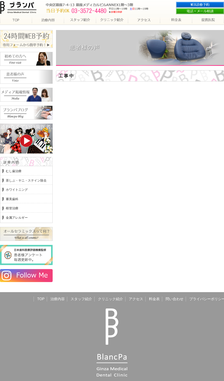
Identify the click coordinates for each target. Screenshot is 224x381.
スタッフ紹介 (81, 299)
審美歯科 (12, 199)
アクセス (136, 299)
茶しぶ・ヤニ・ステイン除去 (26, 180)
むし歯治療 (14, 171)
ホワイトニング (17, 189)
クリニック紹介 (110, 299)
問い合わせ (174, 299)
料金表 (154, 299)
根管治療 (12, 208)
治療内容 (57, 299)
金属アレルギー (17, 217)
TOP (41, 299)
